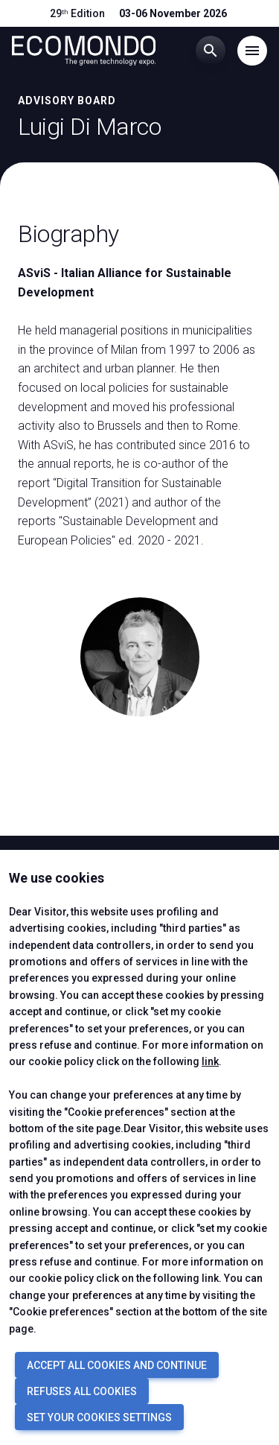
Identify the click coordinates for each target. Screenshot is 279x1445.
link (210, 1061)
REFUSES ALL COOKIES (82, 1391)
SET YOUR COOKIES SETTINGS (99, 1417)
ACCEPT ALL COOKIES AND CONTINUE (117, 1365)
